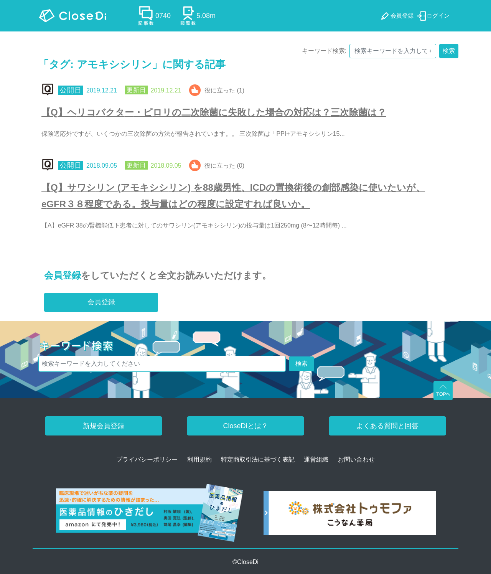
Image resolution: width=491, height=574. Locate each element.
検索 (449, 51)
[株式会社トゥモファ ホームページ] (350, 515)
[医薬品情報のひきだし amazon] (150, 515)
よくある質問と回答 (387, 426)
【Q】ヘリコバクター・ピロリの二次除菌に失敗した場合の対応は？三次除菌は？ (213, 112)
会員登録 (62, 275)
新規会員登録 (103, 426)
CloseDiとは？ (245, 426)
